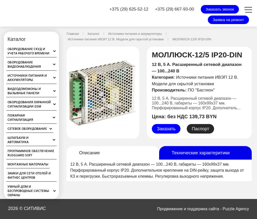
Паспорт (200, 128)
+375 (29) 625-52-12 (128, 9)
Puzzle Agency (236, 209)
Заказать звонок (220, 9)
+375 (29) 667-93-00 (174, 9)
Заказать (166, 128)
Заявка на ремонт (228, 20)
